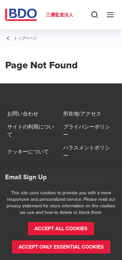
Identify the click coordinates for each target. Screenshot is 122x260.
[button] (61, 228)
